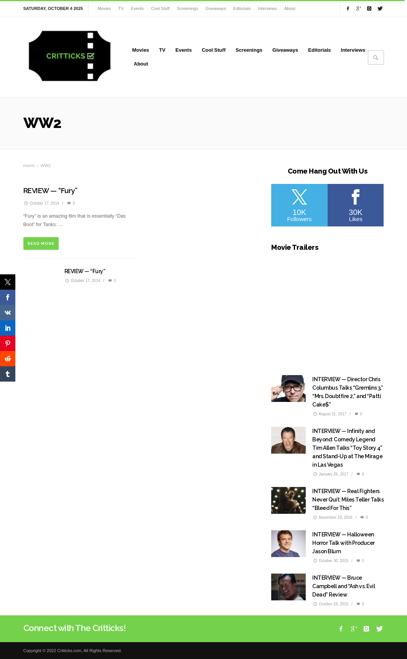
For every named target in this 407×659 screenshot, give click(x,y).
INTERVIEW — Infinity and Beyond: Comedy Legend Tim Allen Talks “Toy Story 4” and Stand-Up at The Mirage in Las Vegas (347, 448)
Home (29, 165)
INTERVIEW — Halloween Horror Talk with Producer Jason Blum (343, 542)
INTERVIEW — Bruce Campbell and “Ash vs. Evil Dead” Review (343, 586)
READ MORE (41, 243)
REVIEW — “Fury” (50, 191)
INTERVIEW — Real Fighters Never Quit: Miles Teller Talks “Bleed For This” (348, 499)
